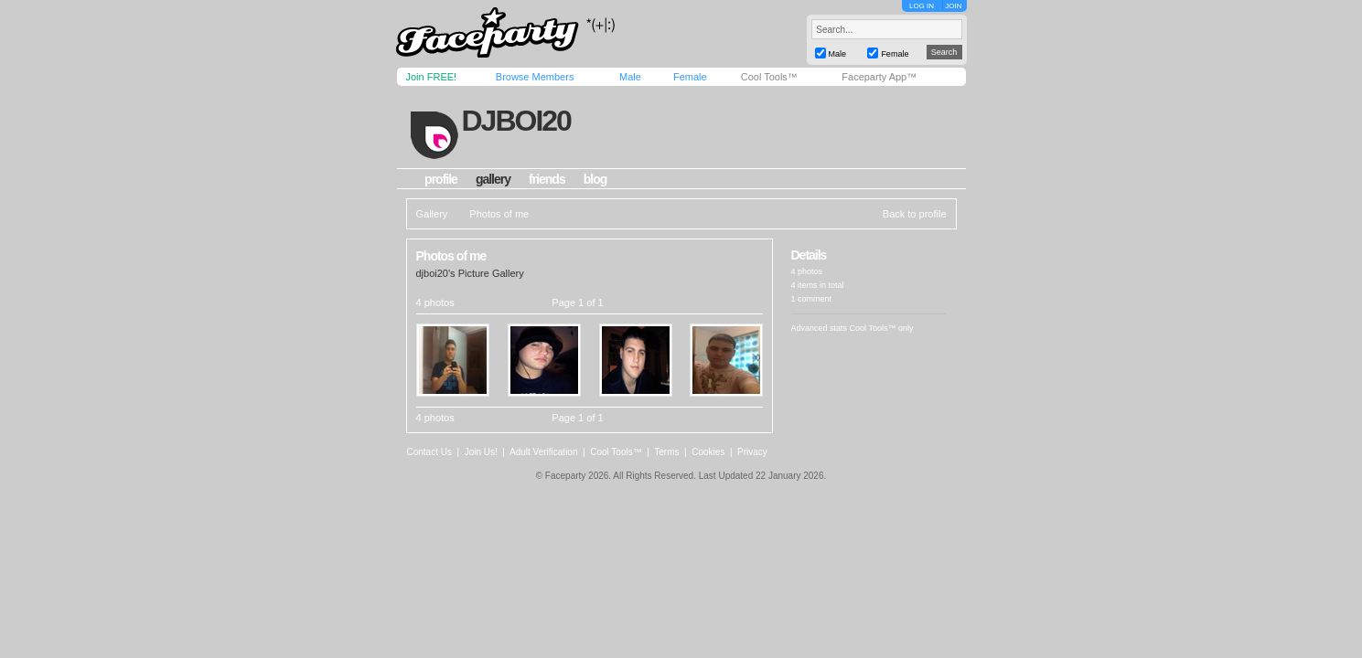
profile (440, 179)
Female (690, 76)
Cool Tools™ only (882, 328)
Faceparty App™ (879, 76)
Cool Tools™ (769, 76)
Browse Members (535, 76)
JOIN (953, 6)
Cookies (708, 452)
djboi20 (515, 120)
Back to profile (915, 213)
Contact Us (429, 452)
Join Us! (481, 452)
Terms (666, 452)
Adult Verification (543, 452)
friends (547, 179)
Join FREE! (431, 76)
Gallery (432, 213)
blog (595, 179)
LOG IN (921, 6)
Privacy (752, 452)
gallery (493, 179)
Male (630, 76)
